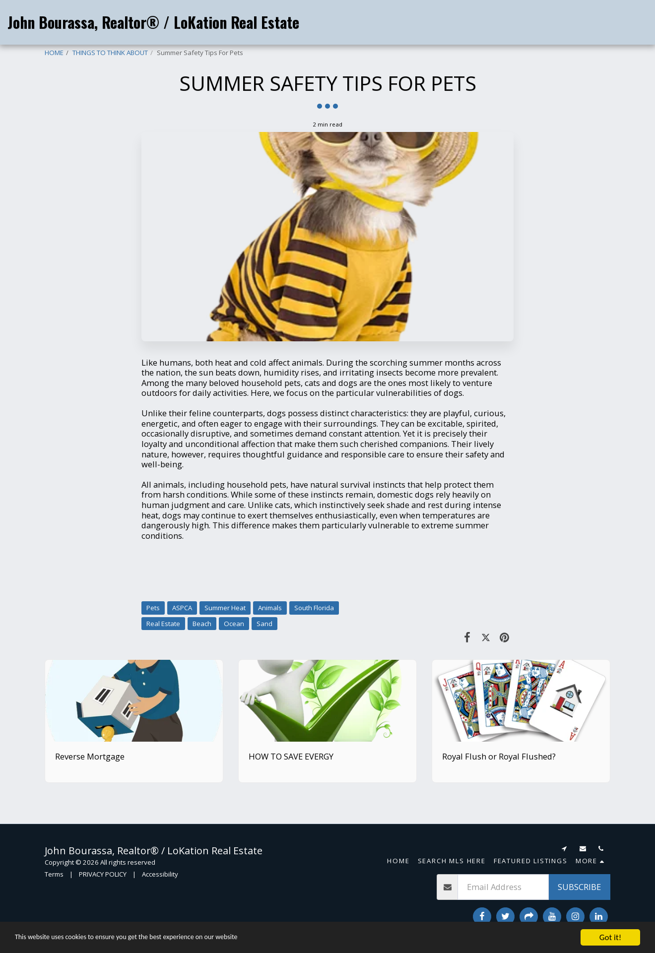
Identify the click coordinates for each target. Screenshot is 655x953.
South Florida (314, 607)
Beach (202, 623)
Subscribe (579, 886)
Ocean (234, 623)
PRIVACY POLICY (103, 874)
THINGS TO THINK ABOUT (110, 52)
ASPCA (182, 607)
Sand (264, 623)
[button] (558, 22)
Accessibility (160, 874)
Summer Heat (225, 607)
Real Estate (163, 623)
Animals (270, 607)
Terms (54, 874)
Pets (153, 607)
